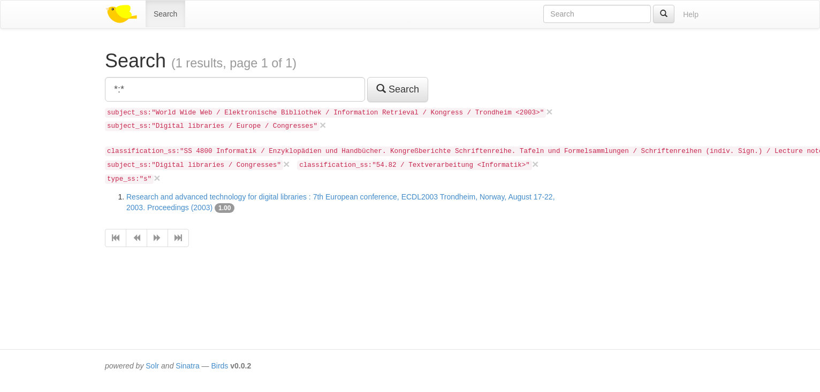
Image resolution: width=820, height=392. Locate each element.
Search (165, 14)
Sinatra (187, 366)
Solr (152, 366)
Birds (219, 366)
